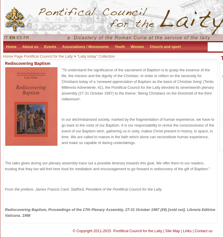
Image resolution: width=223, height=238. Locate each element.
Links (187, 231)
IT (6, 37)
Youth (120, 47)
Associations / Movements (85, 47)
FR (26, 37)
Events (50, 47)
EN (12, 37)
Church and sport (165, 47)
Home (11, 47)
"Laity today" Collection (96, 56)
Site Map (172, 231)
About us (30, 47)
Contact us (203, 231)
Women (137, 47)
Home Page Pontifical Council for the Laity (38, 56)
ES (19, 37)
